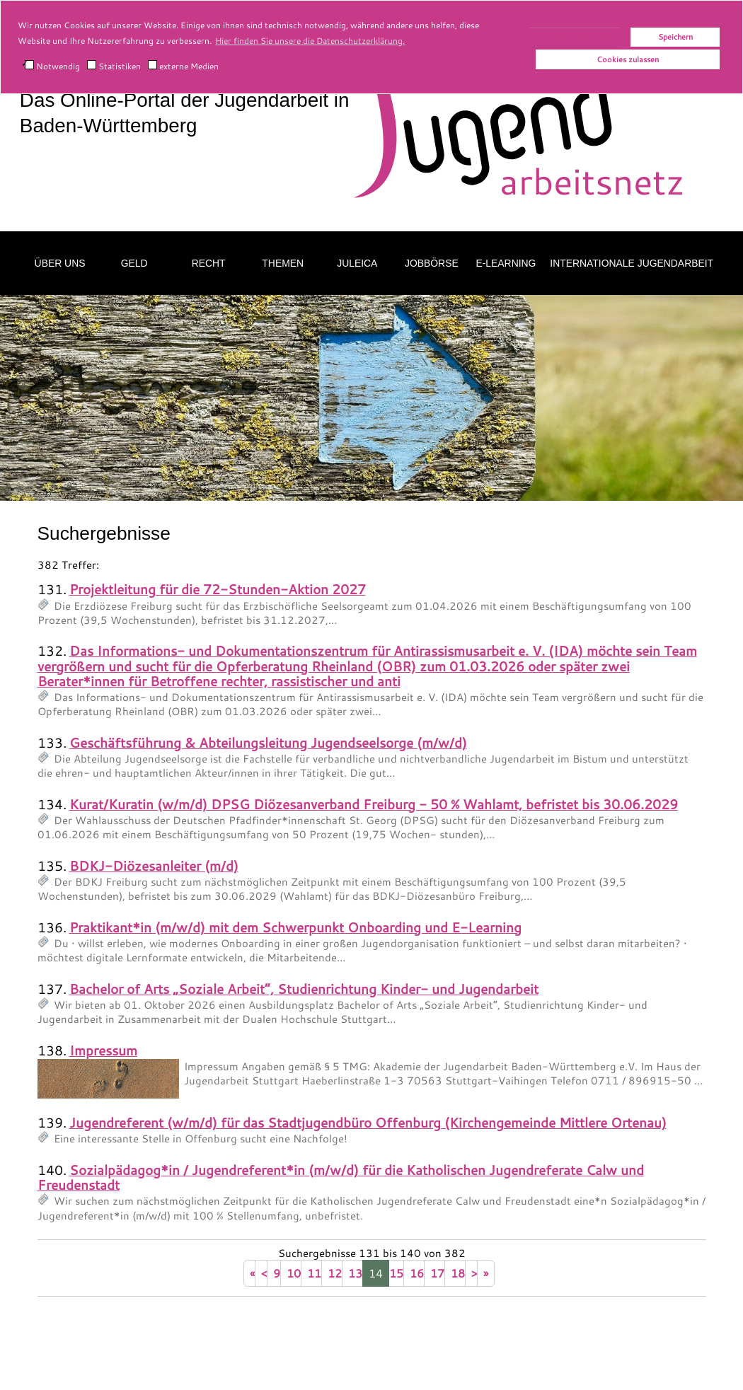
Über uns (60, 263)
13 (355, 1273)
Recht (209, 263)
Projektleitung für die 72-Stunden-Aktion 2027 (217, 589)
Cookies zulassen (628, 59)
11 (314, 1273)
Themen (283, 263)
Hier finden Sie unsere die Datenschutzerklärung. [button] (310, 40)
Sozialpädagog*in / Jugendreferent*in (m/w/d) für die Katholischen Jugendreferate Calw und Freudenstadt (341, 1177)
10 (294, 1273)
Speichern (675, 36)
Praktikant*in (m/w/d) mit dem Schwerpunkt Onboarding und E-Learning (295, 927)
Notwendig (52, 65)
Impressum (103, 1050)
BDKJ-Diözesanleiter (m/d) (153, 865)
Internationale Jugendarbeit (631, 263)
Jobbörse (432, 263)
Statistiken (114, 65)
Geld (134, 263)
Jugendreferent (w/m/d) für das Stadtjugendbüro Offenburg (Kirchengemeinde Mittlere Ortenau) (368, 1122)
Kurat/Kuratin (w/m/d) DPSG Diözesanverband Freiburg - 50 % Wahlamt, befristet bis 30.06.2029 (373, 804)
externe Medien (183, 65)
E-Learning (506, 263)
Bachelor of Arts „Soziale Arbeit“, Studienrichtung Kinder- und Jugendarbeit (303, 988)
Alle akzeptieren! (574, 36)
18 (458, 1273)
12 (335, 1273)
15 (396, 1273)
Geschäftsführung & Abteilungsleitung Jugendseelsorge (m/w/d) (268, 742)
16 (417, 1273)
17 (437, 1273)
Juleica (357, 263)
